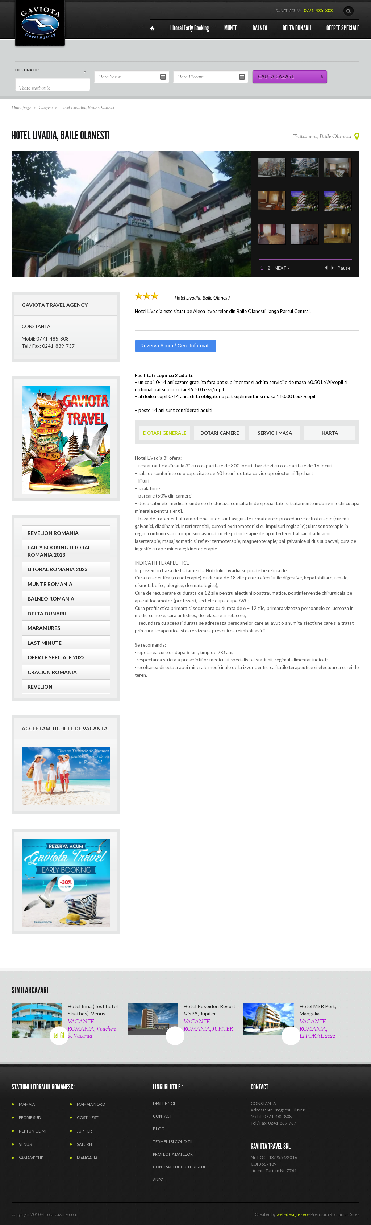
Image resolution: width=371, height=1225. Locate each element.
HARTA (330, 433)
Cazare (46, 108)
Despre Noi (164, 1103)
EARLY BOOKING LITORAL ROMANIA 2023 (59, 551)
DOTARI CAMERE (219, 433)
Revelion (40, 687)
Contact (162, 1116)
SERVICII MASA (275, 433)
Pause (344, 268)
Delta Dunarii (47, 613)
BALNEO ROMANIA (51, 598)
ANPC (158, 1179)
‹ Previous (326, 267)
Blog (158, 1128)
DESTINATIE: (27, 69)
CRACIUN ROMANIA (52, 672)
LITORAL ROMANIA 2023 (57, 569)
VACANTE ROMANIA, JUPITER (208, 1025)
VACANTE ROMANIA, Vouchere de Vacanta (92, 1029)
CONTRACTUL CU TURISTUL (179, 1166)
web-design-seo (292, 1214)
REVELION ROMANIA (53, 533)
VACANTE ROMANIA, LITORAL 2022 (317, 1029)
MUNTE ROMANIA (50, 584)
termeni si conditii (172, 1141)
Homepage (21, 108)
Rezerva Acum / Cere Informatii (175, 345)
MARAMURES (44, 628)
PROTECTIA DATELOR (173, 1154)
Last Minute (45, 643)
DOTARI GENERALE (164, 433)
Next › (282, 268)
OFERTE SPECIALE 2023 (56, 657)
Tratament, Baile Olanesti (322, 137)
